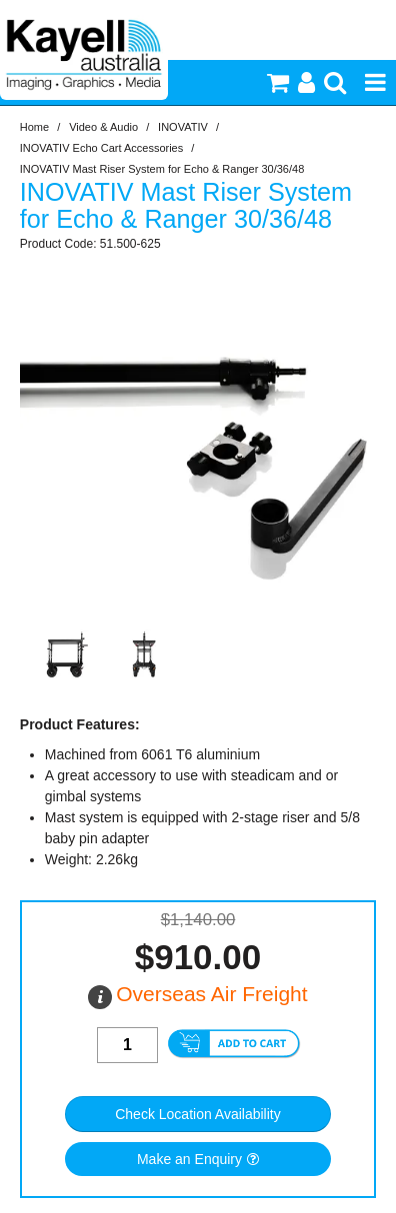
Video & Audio (103, 127)
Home (34, 127)
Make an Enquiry (189, 1159)
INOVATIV (183, 127)
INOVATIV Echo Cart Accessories (101, 148)
